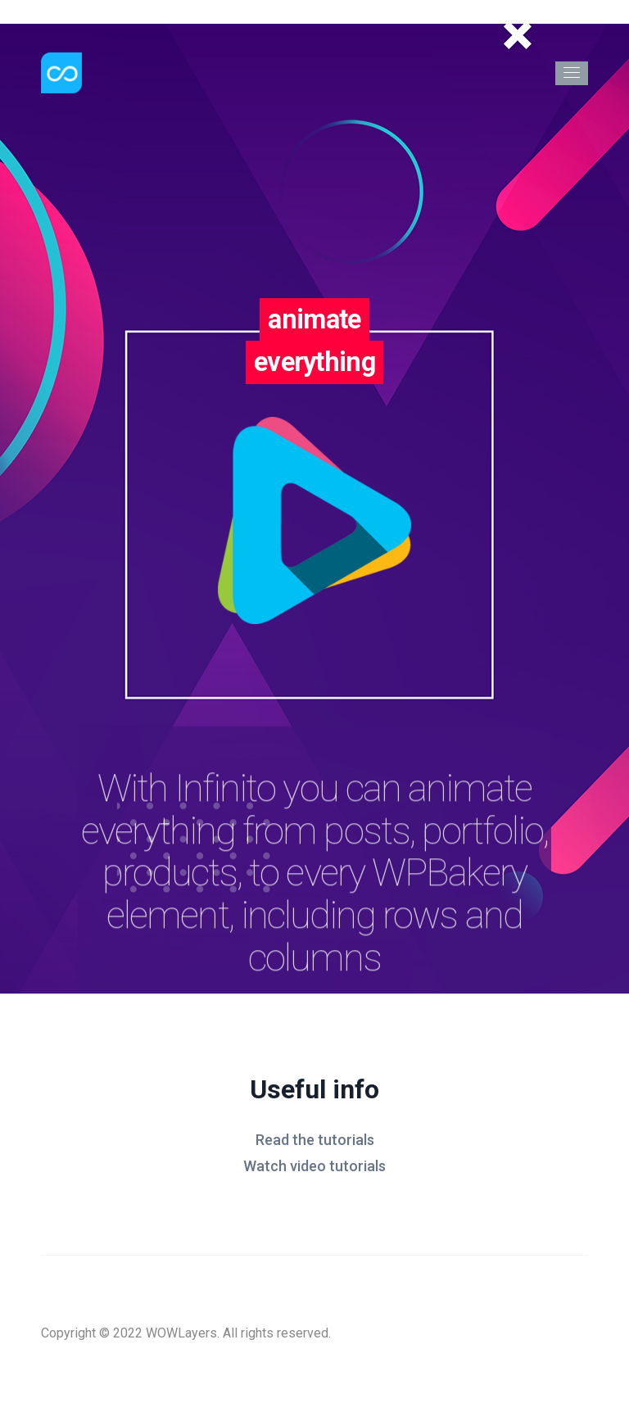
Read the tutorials (315, 1139)
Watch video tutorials (314, 1165)
